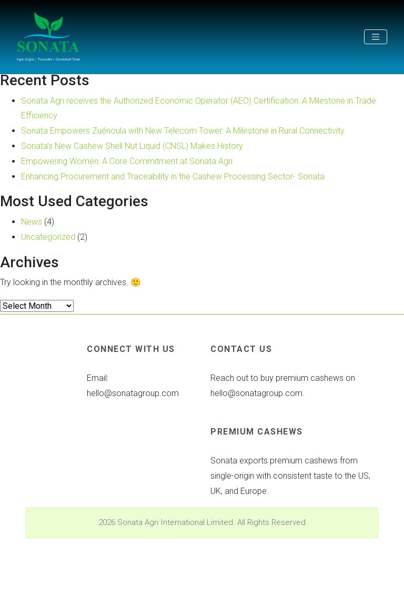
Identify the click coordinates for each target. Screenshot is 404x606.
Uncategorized (48, 237)
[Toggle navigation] (375, 36)
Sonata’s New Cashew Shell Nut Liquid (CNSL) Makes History (132, 146)
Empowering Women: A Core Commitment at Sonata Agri (127, 161)
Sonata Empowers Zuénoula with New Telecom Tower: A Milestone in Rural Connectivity (183, 131)
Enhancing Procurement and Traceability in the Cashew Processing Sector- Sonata (173, 176)
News (31, 222)
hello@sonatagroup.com (133, 393)
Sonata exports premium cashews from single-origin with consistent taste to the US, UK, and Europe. (290, 476)
